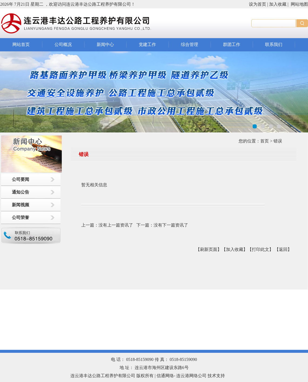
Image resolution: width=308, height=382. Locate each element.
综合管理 (189, 44)
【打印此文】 (260, 249)
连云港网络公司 (191, 375)
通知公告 (20, 192)
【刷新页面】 (209, 249)
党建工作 (147, 44)
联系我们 (273, 44)
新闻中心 (105, 44)
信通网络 (165, 375)
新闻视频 (20, 204)
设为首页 (257, 4)
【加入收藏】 (235, 249)
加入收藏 (277, 4)
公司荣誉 (20, 217)
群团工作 (231, 44)
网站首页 (21, 44)
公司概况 (63, 44)
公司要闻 (20, 179)
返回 (283, 249)
